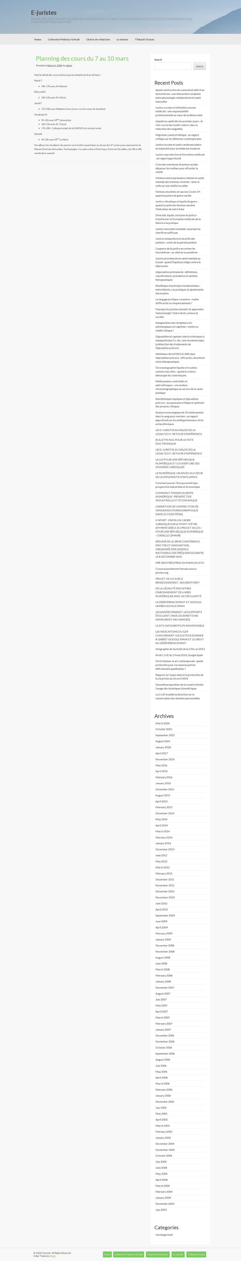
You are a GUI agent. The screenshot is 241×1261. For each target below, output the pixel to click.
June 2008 (161, 963)
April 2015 (161, 801)
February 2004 (163, 1191)
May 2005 (161, 1113)
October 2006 (163, 1047)
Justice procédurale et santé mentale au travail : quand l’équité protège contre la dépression (177, 262)
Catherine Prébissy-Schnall (63, 39)
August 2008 (162, 957)
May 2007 (161, 1005)
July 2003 (161, 1209)
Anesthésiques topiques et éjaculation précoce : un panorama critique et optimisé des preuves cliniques (179, 402)
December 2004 (164, 1143)
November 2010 (165, 897)
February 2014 (163, 837)
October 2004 (163, 1155)
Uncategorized (164, 1234)
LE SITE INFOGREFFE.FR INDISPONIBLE (179, 625)
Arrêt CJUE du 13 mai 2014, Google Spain (179, 655)
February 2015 (163, 807)
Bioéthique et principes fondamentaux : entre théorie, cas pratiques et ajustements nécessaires (179, 289)
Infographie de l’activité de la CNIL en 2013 (180, 649)
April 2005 (161, 1119)
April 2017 (161, 753)
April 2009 (161, 927)
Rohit (52, 1256)
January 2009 (163, 939)
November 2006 (165, 1041)
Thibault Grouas (144, 39)
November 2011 (165, 885)
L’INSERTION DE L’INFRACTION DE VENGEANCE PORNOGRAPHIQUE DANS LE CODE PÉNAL (176, 510)
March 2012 (162, 867)
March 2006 (162, 1083)
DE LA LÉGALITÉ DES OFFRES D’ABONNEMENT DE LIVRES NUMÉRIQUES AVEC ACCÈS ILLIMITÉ (178, 592)
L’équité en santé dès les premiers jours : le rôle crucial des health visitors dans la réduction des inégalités (179, 124)
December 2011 (164, 879)
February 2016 (163, 777)
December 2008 (164, 945)
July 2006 (161, 1065)
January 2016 (163, 783)
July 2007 (161, 999)
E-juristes (44, 12)
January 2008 (163, 981)
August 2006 (162, 1059)
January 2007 (163, 1029)
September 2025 (165, 735)
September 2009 (165, 915)
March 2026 (162, 723)
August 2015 (162, 795)
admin (69, 65)
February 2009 (163, 933)
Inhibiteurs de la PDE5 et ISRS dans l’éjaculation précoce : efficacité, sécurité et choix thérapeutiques (180, 357)
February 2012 (163, 873)
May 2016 (161, 765)
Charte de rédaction (98, 39)
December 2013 (164, 849)
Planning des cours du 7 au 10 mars (82, 58)
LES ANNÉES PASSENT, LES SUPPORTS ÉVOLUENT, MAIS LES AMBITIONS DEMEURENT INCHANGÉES (178, 615)
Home (37, 39)
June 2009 (161, 921)
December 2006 (164, 1035)
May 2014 (161, 819)
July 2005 (161, 1107)
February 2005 (163, 1131)
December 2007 (164, 987)
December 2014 (164, 813)
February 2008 (163, 975)
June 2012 (161, 855)
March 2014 (162, 831)
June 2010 (161, 903)
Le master (122, 39)
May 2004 (161, 1173)
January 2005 (163, 1137)
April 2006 (161, 1077)
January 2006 (163, 1095)
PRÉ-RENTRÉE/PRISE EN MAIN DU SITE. (180, 562)
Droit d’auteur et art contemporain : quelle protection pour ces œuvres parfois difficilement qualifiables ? (179, 664)
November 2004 (165, 1149)
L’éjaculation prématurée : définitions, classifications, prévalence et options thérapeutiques (176, 275)
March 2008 (162, 969)
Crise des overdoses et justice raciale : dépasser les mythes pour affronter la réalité (177, 168)
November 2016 (165, 759)
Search (158, 59)
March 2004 (162, 1185)
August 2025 (162, 741)
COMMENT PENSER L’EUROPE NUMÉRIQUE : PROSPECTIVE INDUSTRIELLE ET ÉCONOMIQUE (176, 496)
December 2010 (164, 891)
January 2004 (163, 1197)
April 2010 (161, 909)
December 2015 (164, 789)
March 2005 (162, 1125)
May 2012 (161, 861)
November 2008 (165, 951)
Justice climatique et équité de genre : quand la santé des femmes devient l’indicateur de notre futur (176, 205)
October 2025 (163, 729)
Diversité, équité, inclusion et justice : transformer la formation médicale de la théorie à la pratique (178, 218)
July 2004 (161, 1161)
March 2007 (162, 1017)
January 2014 (163, 843)
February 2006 (163, 1089)
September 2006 (165, 1053)
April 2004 (161, 1179)
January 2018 (163, 747)
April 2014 (161, 825)
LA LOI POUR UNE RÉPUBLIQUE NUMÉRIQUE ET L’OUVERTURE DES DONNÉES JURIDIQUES (177, 463)
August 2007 (162, 993)
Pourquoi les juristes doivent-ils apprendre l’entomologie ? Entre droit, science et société (179, 312)
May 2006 (161, 1071)
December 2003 (164, 1203)
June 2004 (161, 1167)
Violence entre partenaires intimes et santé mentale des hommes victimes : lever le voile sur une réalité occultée (179, 181)
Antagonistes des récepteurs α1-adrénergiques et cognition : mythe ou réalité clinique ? (176, 326)
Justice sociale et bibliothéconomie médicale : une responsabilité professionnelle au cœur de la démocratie (178, 111)
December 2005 (164, 1101)
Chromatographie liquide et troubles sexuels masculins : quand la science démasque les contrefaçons (176, 371)
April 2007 (161, 1011)
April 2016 (161, 771)
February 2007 (163, 1023)
